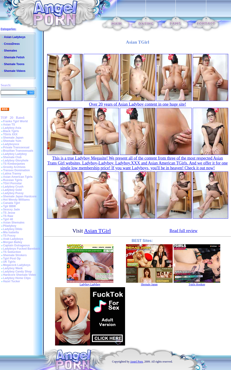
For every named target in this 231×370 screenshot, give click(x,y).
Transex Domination (16, 170)
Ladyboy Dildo (12, 229)
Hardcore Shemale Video (19, 274)
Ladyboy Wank (13, 268)
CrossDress (12, 43)
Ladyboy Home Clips (17, 278)
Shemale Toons (14, 64)
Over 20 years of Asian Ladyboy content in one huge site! (137, 104)
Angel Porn (136, 361)
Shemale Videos (14, 71)
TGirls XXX (10, 134)
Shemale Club (12, 157)
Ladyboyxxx (11, 144)
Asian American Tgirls (17, 176)
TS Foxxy (9, 235)
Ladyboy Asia (12, 127)
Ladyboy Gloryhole (15, 160)
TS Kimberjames (14, 163)
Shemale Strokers (15, 255)
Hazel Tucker (11, 281)
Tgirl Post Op (12, 258)
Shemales (10, 50)
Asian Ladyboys (14, 37)
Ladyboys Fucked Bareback (21, 248)
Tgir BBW (9, 206)
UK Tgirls (9, 261)
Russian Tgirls (12, 180)
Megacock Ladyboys (16, 265)
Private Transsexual (16, 147)
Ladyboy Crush (13, 186)
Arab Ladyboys (13, 239)
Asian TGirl (97, 231)
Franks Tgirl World (15, 121)
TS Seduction (12, 252)
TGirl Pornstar (12, 183)
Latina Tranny (12, 173)
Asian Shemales (13, 222)
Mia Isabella (11, 232)
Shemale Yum (12, 141)
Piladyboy (9, 225)
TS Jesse (9, 212)
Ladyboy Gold (12, 190)
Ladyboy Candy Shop (17, 271)
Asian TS (9, 124)
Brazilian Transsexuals (18, 150)
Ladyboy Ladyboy (15, 154)
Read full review (184, 230)
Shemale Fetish (14, 57)
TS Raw (8, 216)
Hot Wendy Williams (16, 199)
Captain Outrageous (16, 245)
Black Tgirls (11, 131)
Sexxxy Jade (11, 209)
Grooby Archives (14, 167)
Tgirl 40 (8, 219)
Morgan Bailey (12, 242)
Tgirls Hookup (197, 284)
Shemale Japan (13, 137)
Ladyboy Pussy (13, 193)
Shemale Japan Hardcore (19, 196)
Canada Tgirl (11, 203)
